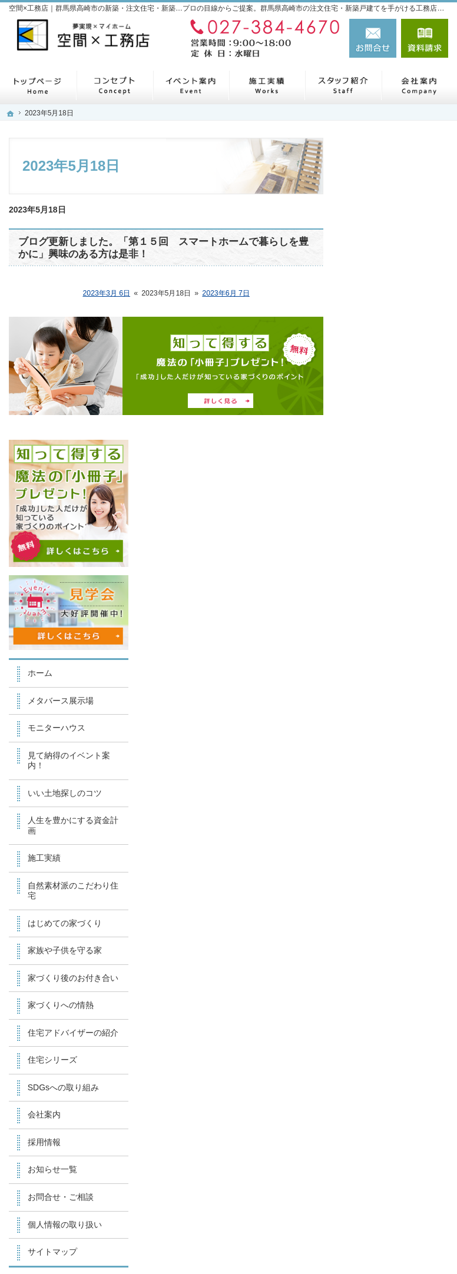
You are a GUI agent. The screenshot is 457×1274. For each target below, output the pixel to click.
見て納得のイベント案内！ (401, 437)
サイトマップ (384, 948)
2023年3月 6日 (107, 293)
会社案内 (376, 812)
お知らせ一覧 (384, 866)
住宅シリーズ (384, 757)
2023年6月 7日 (226, 293)
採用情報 (376, 839)
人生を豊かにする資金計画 (401, 502)
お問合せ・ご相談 (393, 893)
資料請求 (424, 38)
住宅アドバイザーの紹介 (401, 725)
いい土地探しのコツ (397, 469)
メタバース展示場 (393, 376)
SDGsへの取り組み (395, 784)
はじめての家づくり (397, 599)
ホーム (372, 349)
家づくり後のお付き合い (401, 659)
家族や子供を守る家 (397, 627)
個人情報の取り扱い (397, 921)
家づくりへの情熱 (393, 691)
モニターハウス (389, 404)
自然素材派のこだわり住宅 (401, 567)
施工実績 (376, 534)
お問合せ (372, 38)
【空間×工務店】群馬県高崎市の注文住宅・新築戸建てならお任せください (266, 1240)
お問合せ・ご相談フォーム (377, 1161)
